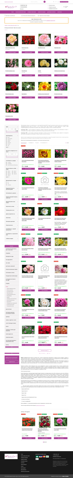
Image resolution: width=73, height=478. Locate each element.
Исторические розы (58, 93)
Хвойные (8, 316)
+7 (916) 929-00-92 (23, 7)
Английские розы (41, 47)
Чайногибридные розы (10, 47)
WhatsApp (21, 8)
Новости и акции (41, 12)
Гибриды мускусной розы (59, 70)
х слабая (9, 162)
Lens (8, 145)
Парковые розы (57, 47)
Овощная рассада (9, 256)
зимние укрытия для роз (40, 405)
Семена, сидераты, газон (11, 319)
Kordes (9, 143)
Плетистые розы (25, 47)
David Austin (10, 138)
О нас (12, 12)
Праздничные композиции (11, 275)
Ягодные (7, 283)
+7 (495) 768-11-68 (23, 5)
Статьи (22, 465)
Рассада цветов (9, 259)
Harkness (9, 142)
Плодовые (8, 253)
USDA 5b (15, 173)
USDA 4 (9, 172)
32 (47, 353)
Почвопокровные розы (10, 70)
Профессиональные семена (11, 269)
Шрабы (39, 70)
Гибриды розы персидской (43, 93)
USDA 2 (9, 171)
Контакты (59, 12)
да (8, 182)
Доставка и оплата (51, 12)
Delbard (9, 139)
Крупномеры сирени (10, 272)
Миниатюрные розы (9, 93)
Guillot (9, 141)
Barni (9, 137)
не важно (9, 184)
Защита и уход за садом (9, 1)
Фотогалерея (23, 467)
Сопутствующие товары (11, 323)
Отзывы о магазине (32, 12)
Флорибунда (24, 70)
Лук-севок (8, 262)
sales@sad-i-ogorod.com (53, 8)
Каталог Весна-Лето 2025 (21, 12)
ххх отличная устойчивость (13, 164)
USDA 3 (15, 171)
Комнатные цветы (9, 337)
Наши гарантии (23, 464)
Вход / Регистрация (64, 1)
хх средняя (9, 163)
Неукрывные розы (9, 115)
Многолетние (9, 309)
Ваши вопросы (23, 469)
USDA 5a (9, 173)
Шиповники (24, 93)
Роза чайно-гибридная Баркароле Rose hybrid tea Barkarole (43, 429)
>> (49, 353)
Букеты (7, 344)
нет (8, 183)
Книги (7, 326)
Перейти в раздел (12, 52)
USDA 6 (9, 175)
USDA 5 (15, 172)
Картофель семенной (10, 266)
